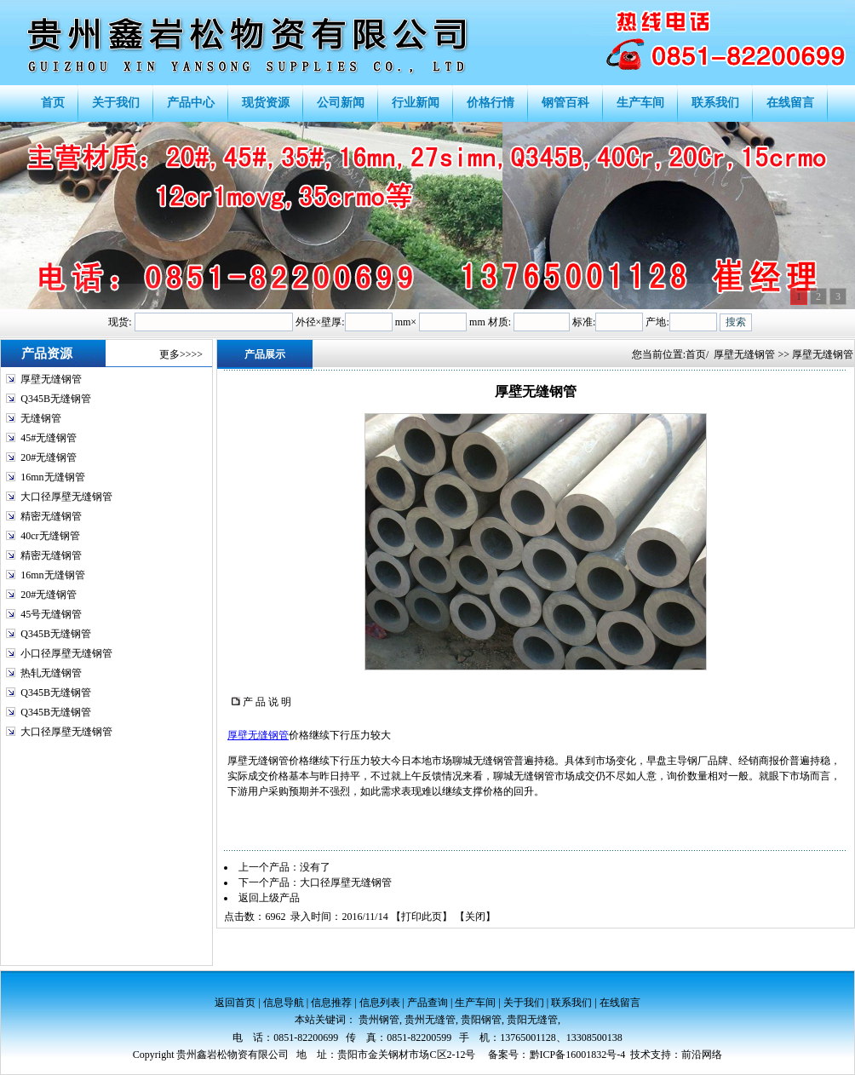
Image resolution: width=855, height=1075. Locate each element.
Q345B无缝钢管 (55, 399)
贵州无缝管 (430, 1020)
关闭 (475, 917)
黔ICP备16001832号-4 (578, 1055)
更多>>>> (181, 354)
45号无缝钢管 (51, 614)
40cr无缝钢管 (49, 536)
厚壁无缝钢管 (51, 379)
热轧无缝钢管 (51, 673)
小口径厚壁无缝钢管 (66, 653)
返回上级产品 (269, 898)
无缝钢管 (40, 418)
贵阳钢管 (481, 1020)
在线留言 (620, 1003)
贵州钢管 (379, 1020)
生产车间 (475, 1003)
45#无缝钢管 (48, 438)
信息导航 (283, 1003)
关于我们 (523, 1003)
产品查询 (427, 1003)
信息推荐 (331, 1003)
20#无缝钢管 (48, 457)
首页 (696, 354)
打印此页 (421, 917)
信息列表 (379, 1003)
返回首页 (235, 1003)
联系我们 (571, 1003)
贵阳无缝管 (532, 1020)
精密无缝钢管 (51, 516)
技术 (640, 1055)
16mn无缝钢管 (52, 477)
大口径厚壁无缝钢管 (66, 497)
